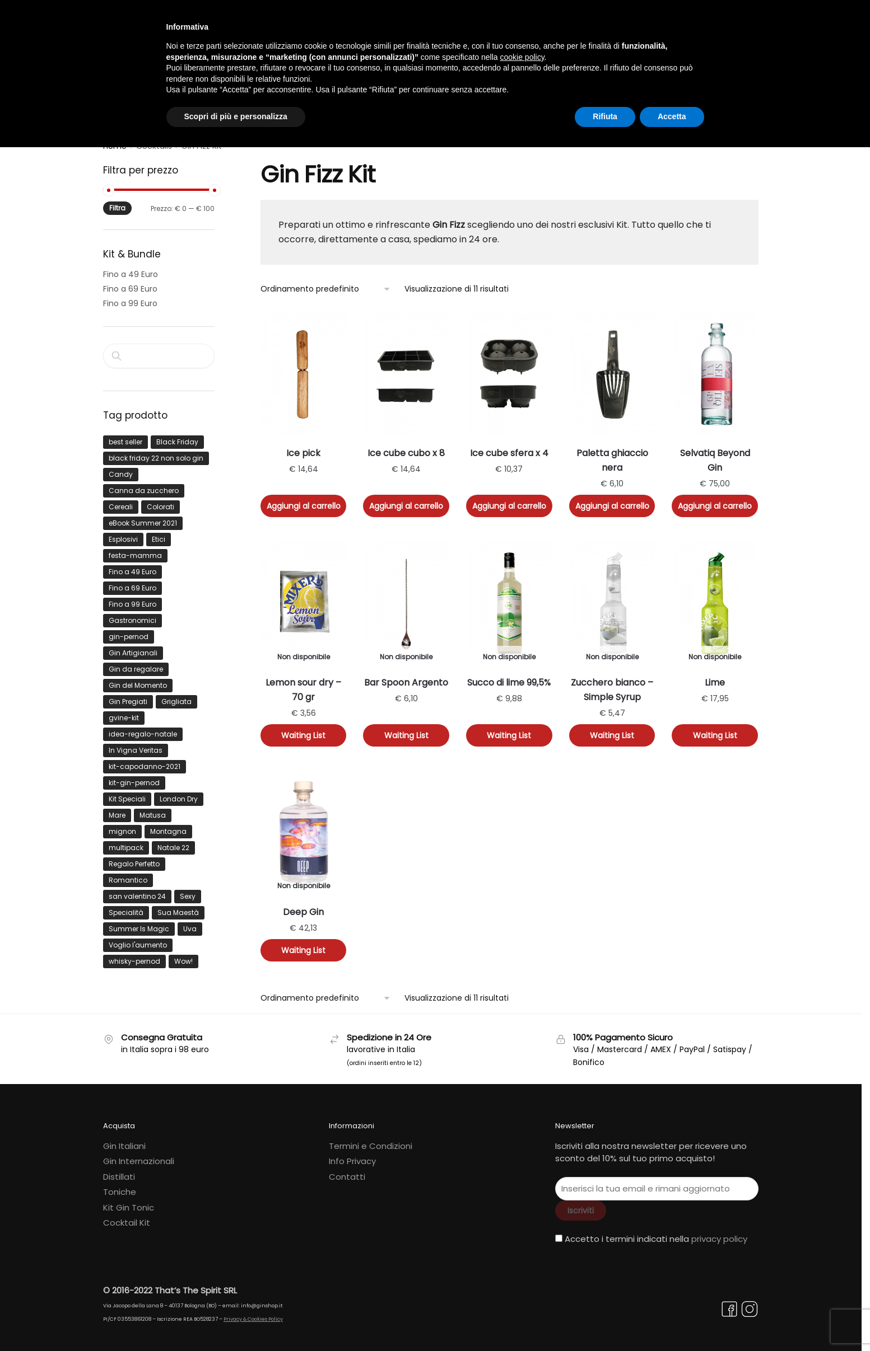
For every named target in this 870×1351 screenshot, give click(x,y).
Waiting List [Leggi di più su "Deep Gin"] (303, 945)
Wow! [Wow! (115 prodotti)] (183, 955)
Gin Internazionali (138, 1156)
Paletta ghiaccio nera (612, 455)
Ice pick (303, 448)
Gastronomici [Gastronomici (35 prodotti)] (132, 615)
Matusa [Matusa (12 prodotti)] (152, 809)
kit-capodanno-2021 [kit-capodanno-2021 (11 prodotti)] (144, 761)
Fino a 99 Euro (130, 297)
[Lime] (715, 597)
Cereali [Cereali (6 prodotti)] (121, 501)
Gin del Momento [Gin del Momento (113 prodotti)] (138, 679)
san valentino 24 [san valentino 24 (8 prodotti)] (137, 890)
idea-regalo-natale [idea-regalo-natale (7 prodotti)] (143, 728)
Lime (715, 677)
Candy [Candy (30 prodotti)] (121, 468)
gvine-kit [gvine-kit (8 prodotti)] (124, 712)
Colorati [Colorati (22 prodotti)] (160, 501)
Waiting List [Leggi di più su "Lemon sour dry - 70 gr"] (303, 730)
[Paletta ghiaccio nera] (612, 368)
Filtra (117, 203)
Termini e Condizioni (370, 1140)
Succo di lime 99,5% (509, 677)
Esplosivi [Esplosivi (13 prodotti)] (123, 533)
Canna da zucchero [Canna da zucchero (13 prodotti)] (144, 485)
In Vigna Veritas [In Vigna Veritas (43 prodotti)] (135, 744)
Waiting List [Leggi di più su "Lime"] (715, 730)
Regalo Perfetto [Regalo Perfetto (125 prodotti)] (134, 858)
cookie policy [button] (522, 57)
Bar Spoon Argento (406, 677)
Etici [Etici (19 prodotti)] (158, 533)
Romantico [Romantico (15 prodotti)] (128, 874)
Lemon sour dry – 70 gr (303, 684)
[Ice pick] (303, 368)
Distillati (119, 1171)
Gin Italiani (124, 1140)
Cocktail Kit (126, 1217)
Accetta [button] (672, 116)
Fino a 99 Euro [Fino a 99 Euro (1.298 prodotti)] (132, 598)
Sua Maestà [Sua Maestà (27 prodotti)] (178, 907)
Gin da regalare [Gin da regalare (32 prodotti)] (136, 663)
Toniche (119, 1187)
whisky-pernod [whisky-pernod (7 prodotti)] (134, 955)
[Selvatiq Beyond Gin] (715, 368)
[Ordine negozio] (325, 284)
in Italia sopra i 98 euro (165, 1044)
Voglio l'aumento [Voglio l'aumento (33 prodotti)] (138, 939)
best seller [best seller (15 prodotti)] (125, 436)
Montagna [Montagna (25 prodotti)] (168, 826)
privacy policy (719, 1233)
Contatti (347, 1171)
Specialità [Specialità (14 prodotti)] (126, 907)
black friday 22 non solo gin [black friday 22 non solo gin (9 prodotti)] (156, 452)
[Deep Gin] (303, 827)
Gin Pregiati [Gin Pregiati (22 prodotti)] (128, 696)
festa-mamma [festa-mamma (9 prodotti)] (135, 550)
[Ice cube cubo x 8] (406, 368)
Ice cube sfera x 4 (509, 448)
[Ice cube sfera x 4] (509, 368)
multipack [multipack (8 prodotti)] (126, 842)
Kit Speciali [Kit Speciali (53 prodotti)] (127, 793)
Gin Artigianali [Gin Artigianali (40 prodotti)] (133, 647)
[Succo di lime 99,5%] (509, 597)
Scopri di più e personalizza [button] (235, 116)
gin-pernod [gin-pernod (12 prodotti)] (128, 631)
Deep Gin (303, 906)
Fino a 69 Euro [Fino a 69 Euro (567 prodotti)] (132, 582)
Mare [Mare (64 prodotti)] (117, 809)
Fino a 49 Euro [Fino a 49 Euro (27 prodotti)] (132, 566)
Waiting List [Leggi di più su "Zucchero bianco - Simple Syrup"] (612, 730)
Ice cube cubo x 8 (406, 448)
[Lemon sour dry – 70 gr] (303, 597)
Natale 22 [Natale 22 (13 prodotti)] (173, 842)
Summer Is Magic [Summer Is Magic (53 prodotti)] (139, 923)
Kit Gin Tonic (128, 1202)
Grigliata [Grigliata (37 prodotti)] (176, 696)
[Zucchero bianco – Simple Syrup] (612, 597)
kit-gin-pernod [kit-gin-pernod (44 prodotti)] (134, 777)
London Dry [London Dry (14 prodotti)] (179, 793)
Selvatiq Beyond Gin (715, 455)
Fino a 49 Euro (130, 269)
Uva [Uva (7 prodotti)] (190, 923)
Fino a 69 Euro (130, 283)
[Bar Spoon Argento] (406, 597)
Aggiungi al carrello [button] (304, 500)
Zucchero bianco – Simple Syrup (612, 684)
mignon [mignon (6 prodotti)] (122, 826)
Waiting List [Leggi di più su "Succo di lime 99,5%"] (509, 730)
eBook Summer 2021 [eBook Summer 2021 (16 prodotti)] (143, 517)
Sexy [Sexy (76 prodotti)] (188, 890)
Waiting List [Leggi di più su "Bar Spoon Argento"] (406, 730)
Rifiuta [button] (605, 116)
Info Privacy (352, 1156)
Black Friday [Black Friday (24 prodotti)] (177, 436)
